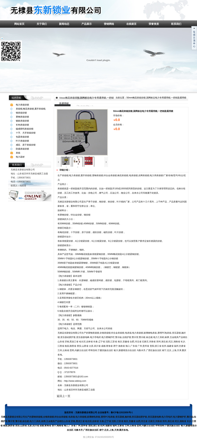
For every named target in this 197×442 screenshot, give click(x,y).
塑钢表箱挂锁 (22, 117)
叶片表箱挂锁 (22, 141)
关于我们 (42, 23)
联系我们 (176, 23)
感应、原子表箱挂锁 (26, 145)
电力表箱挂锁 (22, 104)
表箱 (18, 153)
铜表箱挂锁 (21, 113)
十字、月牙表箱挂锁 (26, 133)
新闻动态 (64, 23)
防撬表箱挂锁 (22, 149)
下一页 (106, 162)
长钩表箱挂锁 (22, 125)
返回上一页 (63, 396)
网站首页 (19, 23)
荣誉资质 (154, 23)
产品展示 (86, 23)
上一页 (58, 162)
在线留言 (131, 23)
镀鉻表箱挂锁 (22, 121)
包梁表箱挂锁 (22, 137)
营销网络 (109, 23)
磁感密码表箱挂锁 (24, 129)
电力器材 (20, 157)
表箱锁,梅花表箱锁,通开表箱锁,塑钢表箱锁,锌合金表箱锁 (31, 109)
